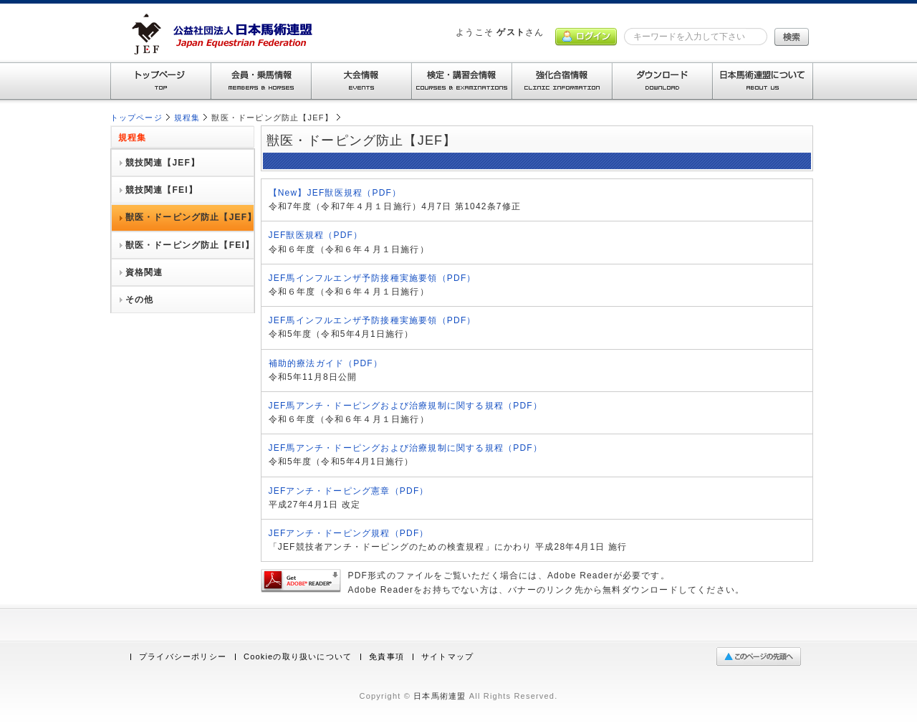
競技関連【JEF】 (163, 163)
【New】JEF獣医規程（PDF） (335, 193)
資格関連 (144, 272)
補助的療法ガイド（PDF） (326, 363)
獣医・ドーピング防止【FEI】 (190, 245)
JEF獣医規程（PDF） (316, 235)
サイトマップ (447, 657)
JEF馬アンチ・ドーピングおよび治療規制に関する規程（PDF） (406, 406)
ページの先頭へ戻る (761, 657)
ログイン (586, 37)
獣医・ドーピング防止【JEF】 (191, 217)
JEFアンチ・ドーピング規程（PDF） (349, 533)
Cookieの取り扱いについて (298, 657)
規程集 (187, 117)
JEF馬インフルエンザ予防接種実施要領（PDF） (372, 278)
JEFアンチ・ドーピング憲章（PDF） (349, 491)
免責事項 (386, 657)
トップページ (136, 117)
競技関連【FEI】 (161, 190)
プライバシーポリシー (182, 657)
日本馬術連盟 (439, 696)
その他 (139, 300)
